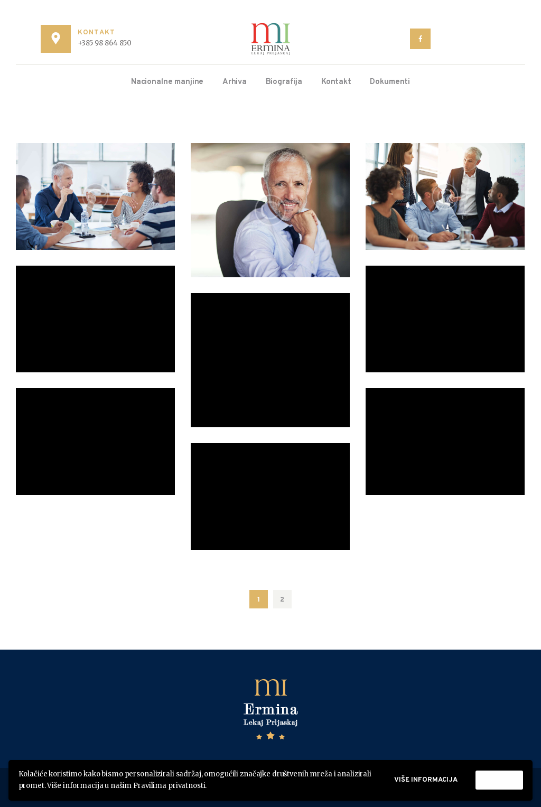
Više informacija (426, 780)
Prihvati (499, 780)
